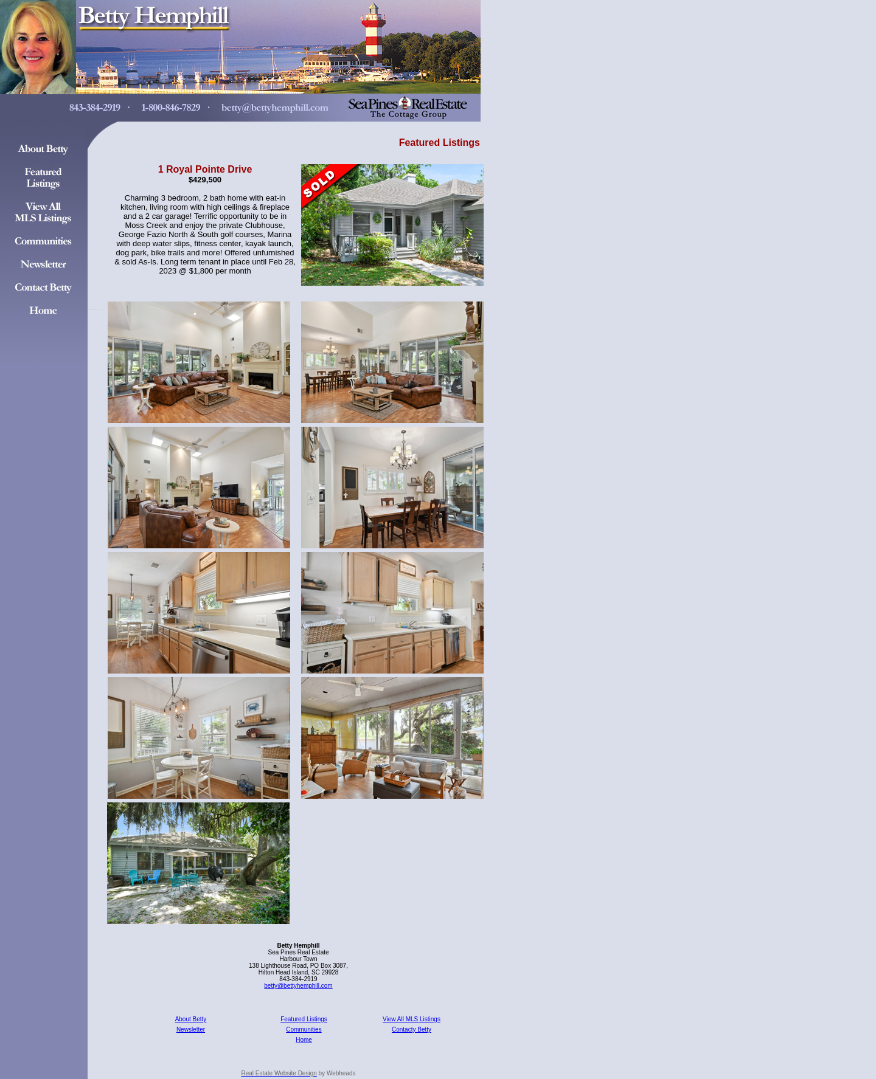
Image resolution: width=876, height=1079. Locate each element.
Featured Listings (303, 1019)
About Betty (191, 1019)
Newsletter (190, 1029)
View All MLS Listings (411, 1019)
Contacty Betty (411, 1029)
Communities (303, 1029)
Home (304, 1039)
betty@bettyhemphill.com (298, 985)
